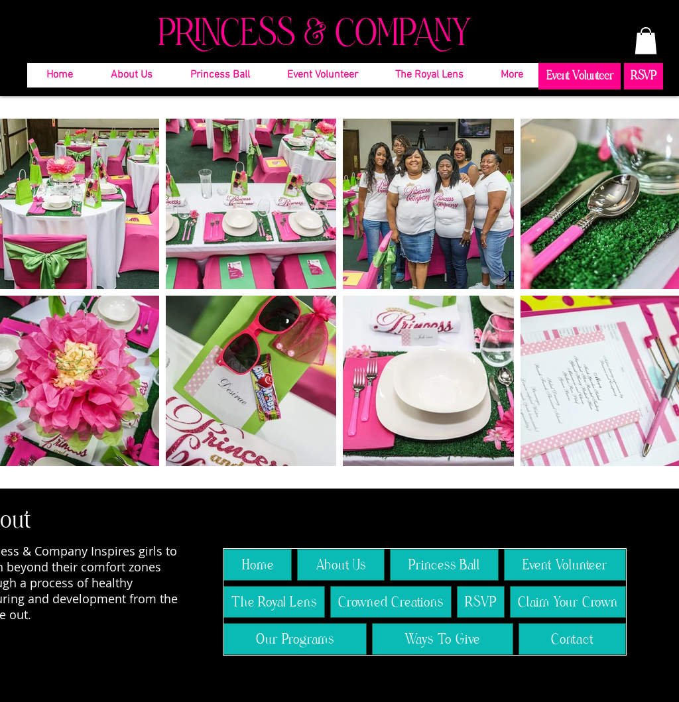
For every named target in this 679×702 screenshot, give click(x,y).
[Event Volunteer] (579, 76)
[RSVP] (643, 76)
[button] (646, 40)
